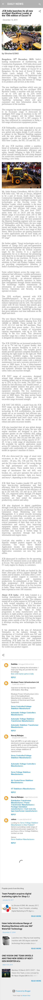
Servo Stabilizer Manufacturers (22, 839)
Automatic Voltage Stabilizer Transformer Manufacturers (22, 720)
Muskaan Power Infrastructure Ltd (25, 682)
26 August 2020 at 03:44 (26, 664)
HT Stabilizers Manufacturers (23, 789)
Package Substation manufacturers (19, 808)
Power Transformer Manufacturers (22, 804)
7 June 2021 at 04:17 (18, 684)
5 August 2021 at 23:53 (19, 738)
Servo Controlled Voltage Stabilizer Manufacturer (21, 707)
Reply (13, 677)
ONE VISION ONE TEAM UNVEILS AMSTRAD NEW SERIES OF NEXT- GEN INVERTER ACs (17, 958)
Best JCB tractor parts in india (22, 674)
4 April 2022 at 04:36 (31, 797)
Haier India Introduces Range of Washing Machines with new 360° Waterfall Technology (17, 926)
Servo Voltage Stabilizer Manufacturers (21, 773)
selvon (13, 819)
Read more (36, 916)
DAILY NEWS (15, 4)
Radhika (14, 664)
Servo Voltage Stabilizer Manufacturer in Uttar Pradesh (24, 824)
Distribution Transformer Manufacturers (21, 802)
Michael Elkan (26, 995)
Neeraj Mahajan (17, 736)
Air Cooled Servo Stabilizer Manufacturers (22, 781)
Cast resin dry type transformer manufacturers (24, 810)
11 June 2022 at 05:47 (24, 819)
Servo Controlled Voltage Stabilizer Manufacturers (21, 757)
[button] (39, 11)
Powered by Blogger (21, 991)
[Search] (39, 4)
